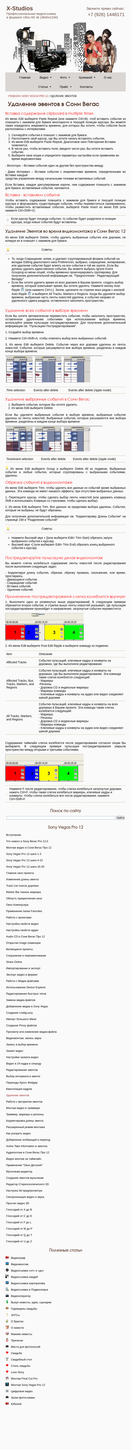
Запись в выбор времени (22, 1044)
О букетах (17, 1321)
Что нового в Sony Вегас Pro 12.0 (27, 841)
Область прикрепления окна (24, 898)
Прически (17, 1340)
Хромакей (85, 77)
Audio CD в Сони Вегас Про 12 (25, 936)
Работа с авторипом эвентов (24, 1101)
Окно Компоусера (17, 904)
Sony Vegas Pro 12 (35, 96)
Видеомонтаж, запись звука (23, 1038)
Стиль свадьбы (20, 1365)
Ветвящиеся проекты (19, 949)
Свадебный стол (21, 1359)
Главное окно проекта (20, 873)
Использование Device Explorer (26, 987)
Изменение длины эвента (22, 879)
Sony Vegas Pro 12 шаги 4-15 (24, 860)
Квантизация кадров (19, 1089)
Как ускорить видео (18, 1133)
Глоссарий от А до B (19, 1209)
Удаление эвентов (17, 1095)
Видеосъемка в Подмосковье (29, 1289)
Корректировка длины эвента (24, 1120)
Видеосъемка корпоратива (28, 1283)
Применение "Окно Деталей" (24, 1165)
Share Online (14, 961)
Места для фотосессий (25, 1346)
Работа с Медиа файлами (22, 981)
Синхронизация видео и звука (25, 1196)
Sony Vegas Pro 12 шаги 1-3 (23, 854)
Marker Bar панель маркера (23, 892)
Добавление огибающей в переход (28, 1139)
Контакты (86, 86)
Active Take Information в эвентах (26, 1146)
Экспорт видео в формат (22, 974)
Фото (63, 77)
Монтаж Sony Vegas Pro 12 (28, 1384)
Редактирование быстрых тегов (26, 993)
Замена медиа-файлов (20, 1000)
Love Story (17, 1372)
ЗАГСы (15, 1315)
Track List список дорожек (22, 885)
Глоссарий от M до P (19, 1228)
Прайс (64, 86)
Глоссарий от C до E (19, 1216)
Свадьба (16, 1353)
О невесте (17, 1327)
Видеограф (18, 1257)
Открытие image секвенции (23, 942)
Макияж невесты (21, 1334)
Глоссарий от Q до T (19, 1235)
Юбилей (16, 1404)
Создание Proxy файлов (21, 1025)
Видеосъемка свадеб (24, 1277)
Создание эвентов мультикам (25, 1177)
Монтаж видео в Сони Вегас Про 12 (28, 847)
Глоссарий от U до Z (19, 1241)
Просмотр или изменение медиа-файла (31, 1031)
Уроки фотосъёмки (23, 1397)
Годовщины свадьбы (24, 1308)
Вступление (13, 834)
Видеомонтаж (19, 1264)
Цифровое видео (22, 1391)
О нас (108, 77)
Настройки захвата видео (22, 1057)
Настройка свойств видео (22, 923)
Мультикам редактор (19, 1171)
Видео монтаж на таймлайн (23, 1158)
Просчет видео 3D (17, 1203)
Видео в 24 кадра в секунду (23, 1063)
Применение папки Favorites (24, 911)
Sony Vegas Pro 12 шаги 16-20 (25, 866)
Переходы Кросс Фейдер (22, 1082)
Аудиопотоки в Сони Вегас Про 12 (27, 1152)
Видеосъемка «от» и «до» (27, 1270)
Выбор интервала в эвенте (23, 1076)
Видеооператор (21, 1296)
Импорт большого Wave (21, 1019)
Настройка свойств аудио (22, 930)
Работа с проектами (18, 917)
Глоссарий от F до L (19, 1222)
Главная (24, 77)
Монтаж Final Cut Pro (24, 1378)
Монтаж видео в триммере (23, 1108)
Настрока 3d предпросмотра (24, 1190)
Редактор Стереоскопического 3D (27, 1184)
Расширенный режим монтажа (25, 1127)
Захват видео (14, 1050)
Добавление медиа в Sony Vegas (27, 1006)
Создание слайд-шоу (19, 1012)
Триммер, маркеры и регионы (25, 1114)
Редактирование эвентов (22, 1069)
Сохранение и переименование (26, 955)
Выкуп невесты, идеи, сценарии (31, 1302)
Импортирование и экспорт (23, 968)
